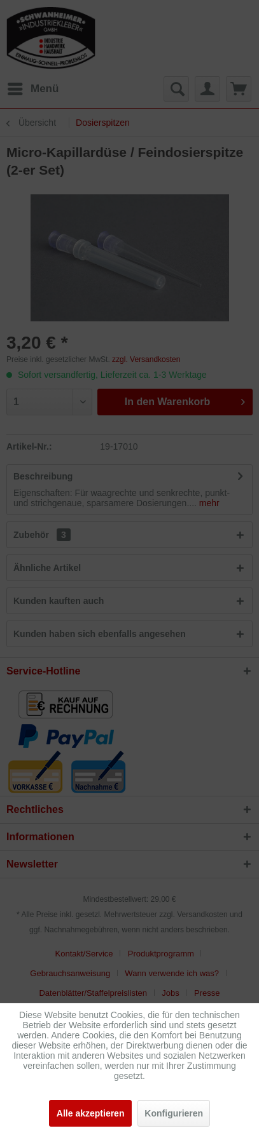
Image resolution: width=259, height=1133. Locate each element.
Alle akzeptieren (91, 1113)
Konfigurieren (173, 1113)
